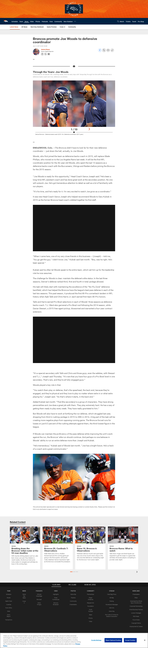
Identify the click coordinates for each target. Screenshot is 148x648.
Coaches (8, 604)
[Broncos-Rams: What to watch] (123, 545)
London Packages (136, 613)
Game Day (73, 594)
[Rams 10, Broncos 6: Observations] (90, 545)
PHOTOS (73, 591)
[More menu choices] (75, 21)
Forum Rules (136, 619)
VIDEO (56, 591)
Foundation (90, 606)
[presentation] (137, 572)
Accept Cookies (130, 640)
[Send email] (108, 51)
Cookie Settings (96, 640)
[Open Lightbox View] (74, 109)
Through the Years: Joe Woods (50, 71)
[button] (71, 572)
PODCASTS (39, 591)
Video (90, 621)
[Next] (89, 129)
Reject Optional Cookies (113, 640)
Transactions (8, 619)
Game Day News (24, 596)
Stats (8, 611)
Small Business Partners (136, 609)
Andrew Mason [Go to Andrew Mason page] (45, 49)
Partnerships (90, 594)
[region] (74, 640)
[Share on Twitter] (104, 51)
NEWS (24, 591)
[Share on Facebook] (100, 51)
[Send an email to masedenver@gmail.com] (48, 54)
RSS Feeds (136, 616)
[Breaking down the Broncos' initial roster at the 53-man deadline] (25, 547)
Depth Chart (8, 601)
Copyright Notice (136, 623)
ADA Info (111, 607)
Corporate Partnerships (136, 606)
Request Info (90, 603)
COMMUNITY (90, 591)
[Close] (144, 640)
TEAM (8, 591)
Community (73, 601)
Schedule (8, 594)
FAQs (136, 597)
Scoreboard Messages (112, 604)
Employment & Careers (136, 626)
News (90, 614)
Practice (73, 597)
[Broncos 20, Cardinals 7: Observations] (58, 546)
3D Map (112, 597)
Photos (91, 618)
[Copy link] (112, 50)
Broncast (39, 599)
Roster (8, 597)
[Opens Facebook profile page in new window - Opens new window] (42, 54)
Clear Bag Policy (111, 594)
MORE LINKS (136, 591)
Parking (112, 601)
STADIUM (111, 591)
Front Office (8, 607)
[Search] (118, 21)
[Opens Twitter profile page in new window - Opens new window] (45, 54)
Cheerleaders (73, 604)
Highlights (56, 594)
